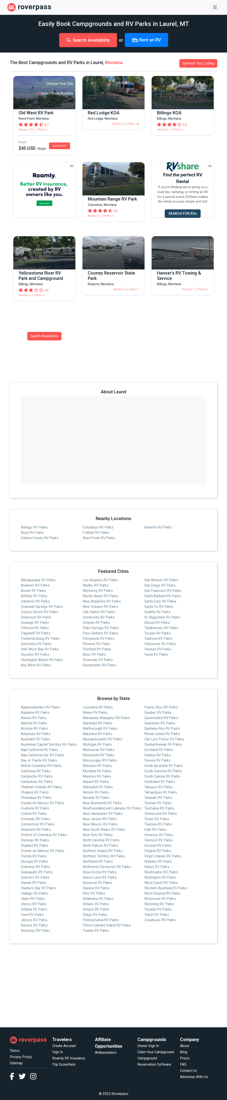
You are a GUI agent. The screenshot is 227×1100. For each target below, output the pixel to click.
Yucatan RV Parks (158, 909)
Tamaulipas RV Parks (160, 792)
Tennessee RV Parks (160, 813)
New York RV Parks (98, 835)
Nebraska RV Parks (98, 787)
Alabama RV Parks (35, 712)
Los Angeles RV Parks (100, 580)
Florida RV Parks (34, 856)
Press (185, 1058)
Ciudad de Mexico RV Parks (42, 803)
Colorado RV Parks (35, 819)
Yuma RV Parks (156, 654)
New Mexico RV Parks (100, 824)
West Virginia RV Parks (162, 893)
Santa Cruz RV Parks (160, 601)
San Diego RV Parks (160, 585)
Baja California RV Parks (39, 750)
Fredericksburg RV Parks (40, 638)
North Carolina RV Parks (101, 840)
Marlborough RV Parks (100, 728)
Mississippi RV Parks (100, 760)
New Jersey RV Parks (100, 819)
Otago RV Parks (95, 915)
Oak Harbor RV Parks (99, 612)
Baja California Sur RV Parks (42, 755)
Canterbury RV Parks (37, 782)
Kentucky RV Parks (35, 930)
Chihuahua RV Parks (36, 798)
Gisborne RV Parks (35, 867)
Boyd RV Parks (32, 532)
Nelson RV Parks (96, 792)
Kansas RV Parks (34, 925)
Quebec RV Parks (158, 712)
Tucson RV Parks (157, 633)
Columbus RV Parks (98, 527)
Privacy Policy (21, 1057)
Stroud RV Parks (157, 622)
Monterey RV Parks (98, 591)
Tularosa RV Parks (158, 638)
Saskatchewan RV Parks (163, 744)
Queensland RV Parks (161, 718)
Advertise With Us (194, 1077)
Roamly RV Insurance (68, 1058)
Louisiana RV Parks (98, 707)
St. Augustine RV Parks (162, 617)
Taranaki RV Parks (158, 798)
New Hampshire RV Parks (103, 813)
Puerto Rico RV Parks (161, 707)
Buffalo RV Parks (34, 596)
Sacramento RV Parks (99, 665)
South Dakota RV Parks (162, 776)
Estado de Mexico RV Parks (42, 851)
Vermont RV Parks (158, 840)
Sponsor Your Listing (198, 63)
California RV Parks (36, 771)
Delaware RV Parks (36, 829)
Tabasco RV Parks (158, 787)
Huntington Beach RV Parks (42, 660)
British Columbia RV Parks (41, 766)
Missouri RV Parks (97, 766)
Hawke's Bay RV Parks (38, 888)
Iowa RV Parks (32, 915)
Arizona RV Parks (34, 728)
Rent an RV (146, 40)
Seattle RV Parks (157, 612)
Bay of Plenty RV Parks (39, 760)
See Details (60, 145)
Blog (183, 1052)
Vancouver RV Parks (160, 644)
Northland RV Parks (98, 861)
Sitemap (16, 1063)
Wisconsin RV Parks (160, 899)
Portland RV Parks (97, 649)
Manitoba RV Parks (97, 723)
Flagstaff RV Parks (35, 633)
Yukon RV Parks (156, 915)
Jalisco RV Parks (34, 920)
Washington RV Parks (161, 872)
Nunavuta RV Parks (97, 883)
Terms (15, 1051)
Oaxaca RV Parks (96, 888)
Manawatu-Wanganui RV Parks (106, 718)
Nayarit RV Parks (96, 782)
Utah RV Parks (155, 829)
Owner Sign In (148, 1046)
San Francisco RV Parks (162, 591)
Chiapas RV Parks (35, 792)
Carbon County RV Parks (40, 538)
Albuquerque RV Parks (38, 580)
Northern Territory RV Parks (104, 856)
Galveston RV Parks (36, 644)
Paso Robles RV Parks (100, 633)
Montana (114, 62)
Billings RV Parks (34, 527)
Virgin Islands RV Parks (162, 856)
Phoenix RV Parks (97, 644)
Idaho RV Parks (33, 899)
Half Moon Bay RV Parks (40, 649)
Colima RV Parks (34, 813)
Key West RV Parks (36, 665)
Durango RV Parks (35, 622)
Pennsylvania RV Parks (101, 920)
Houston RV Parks (35, 654)
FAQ (183, 1064)
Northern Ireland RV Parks (103, 851)
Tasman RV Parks (158, 803)
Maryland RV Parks (97, 734)
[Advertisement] (113, 986)
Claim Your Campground (155, 1052)
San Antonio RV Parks (161, 580)
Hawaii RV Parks (34, 883)
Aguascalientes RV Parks (40, 707)
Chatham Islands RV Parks (41, 787)
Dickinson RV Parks (36, 617)
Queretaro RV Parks (159, 723)
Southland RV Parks (159, 782)
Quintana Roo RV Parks (162, 728)
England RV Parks (34, 845)
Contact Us (188, 1071)
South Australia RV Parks (163, 766)
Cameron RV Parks (35, 601)
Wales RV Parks (156, 867)
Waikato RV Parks (158, 861)
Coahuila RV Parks (35, 808)
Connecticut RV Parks (37, 824)
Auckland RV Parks (35, 739)
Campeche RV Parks (37, 776)
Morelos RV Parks (97, 776)
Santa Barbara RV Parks (162, 596)
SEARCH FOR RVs (182, 213)
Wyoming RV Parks (159, 904)
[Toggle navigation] (215, 7)
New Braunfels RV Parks (102, 601)
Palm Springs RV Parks (101, 628)
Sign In (57, 1052)
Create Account (64, 1046)
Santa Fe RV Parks (158, 607)
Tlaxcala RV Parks (158, 824)
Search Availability (88, 40)
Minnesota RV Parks (98, 755)
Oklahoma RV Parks (98, 899)
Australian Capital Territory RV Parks (49, 744)
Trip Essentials (63, 1064)
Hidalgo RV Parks (34, 893)
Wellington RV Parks (160, 877)
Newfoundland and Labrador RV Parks (112, 808)
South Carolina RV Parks (163, 771)
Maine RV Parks (95, 712)
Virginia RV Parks (157, 851)
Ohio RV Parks (94, 893)
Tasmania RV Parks (159, 808)
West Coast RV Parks (161, 883)
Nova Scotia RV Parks (100, 872)
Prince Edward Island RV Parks (107, 925)
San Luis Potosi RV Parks (164, 739)
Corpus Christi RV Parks (39, 612)
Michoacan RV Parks (99, 750)
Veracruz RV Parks (158, 835)
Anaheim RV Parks (35, 585)
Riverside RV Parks (98, 660)
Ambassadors (106, 1052)
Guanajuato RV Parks (37, 872)
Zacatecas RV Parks (160, 920)
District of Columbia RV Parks (44, 835)
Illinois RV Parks (34, 904)
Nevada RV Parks (96, 798)
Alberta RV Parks (34, 723)
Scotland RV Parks (158, 750)
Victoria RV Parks (157, 845)
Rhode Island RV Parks (162, 734)
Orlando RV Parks (96, 622)
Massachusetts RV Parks (102, 739)
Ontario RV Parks (96, 904)
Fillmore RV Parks (35, 628)
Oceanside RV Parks (99, 617)
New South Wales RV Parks (104, 829)
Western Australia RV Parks (165, 888)
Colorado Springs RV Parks (42, 607)
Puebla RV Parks (96, 930)
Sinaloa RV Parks (157, 755)
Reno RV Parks (94, 654)
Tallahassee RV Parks (161, 628)
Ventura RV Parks (157, 649)
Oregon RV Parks (96, 909)
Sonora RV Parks (157, 760)
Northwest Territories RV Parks (107, 867)
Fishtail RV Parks (96, 532)
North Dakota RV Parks (100, 845)
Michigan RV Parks (97, 744)
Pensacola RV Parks (98, 638)
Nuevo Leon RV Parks (100, 877)
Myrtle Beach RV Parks (100, 596)
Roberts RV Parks (158, 527)
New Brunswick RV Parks (102, 803)
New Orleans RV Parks (100, 607)
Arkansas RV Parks (36, 734)
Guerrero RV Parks (35, 877)
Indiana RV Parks (34, 909)
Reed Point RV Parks (99, 538)
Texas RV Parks (156, 819)
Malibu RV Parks (95, 585)
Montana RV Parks (97, 771)
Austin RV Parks (33, 591)
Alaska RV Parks (34, 718)
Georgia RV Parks (34, 861)
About (184, 1046)
